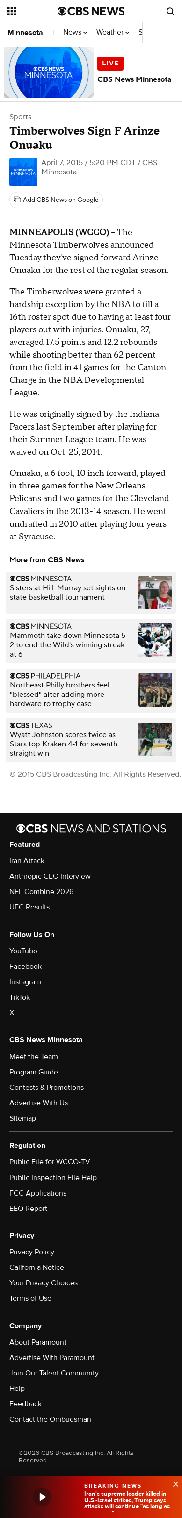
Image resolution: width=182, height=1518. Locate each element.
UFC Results (29, 907)
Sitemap (22, 1118)
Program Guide (33, 1072)
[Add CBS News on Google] (56, 200)
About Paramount (37, 1342)
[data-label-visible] (173, 1483)
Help (17, 1388)
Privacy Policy (31, 1252)
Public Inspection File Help (53, 1177)
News (75, 32)
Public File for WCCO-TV (49, 1162)
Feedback (25, 1404)
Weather (112, 32)
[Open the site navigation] (32, 11)
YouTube (23, 951)
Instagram (25, 982)
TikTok (19, 997)
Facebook (25, 966)
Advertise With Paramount (52, 1357)
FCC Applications (37, 1193)
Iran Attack (26, 861)
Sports (20, 117)
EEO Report (28, 1208)
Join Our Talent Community (54, 1373)
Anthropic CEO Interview (50, 876)
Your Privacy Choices (43, 1283)
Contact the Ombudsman (50, 1419)
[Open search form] (170, 11)
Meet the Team (33, 1056)
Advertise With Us (38, 1103)
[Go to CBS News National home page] (91, 11)
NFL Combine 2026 (41, 891)
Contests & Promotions (46, 1087)
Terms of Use (30, 1298)
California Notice (36, 1267)
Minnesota (25, 32)
